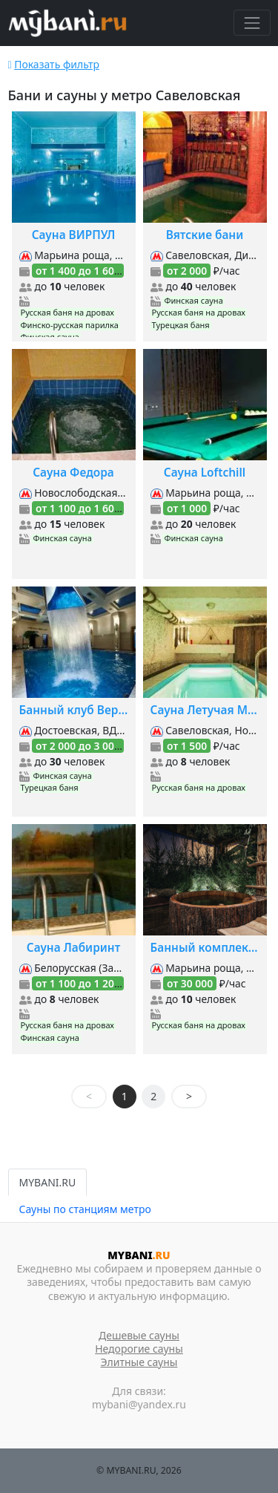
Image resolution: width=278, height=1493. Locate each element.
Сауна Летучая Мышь (204, 710)
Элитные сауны (139, 1362)
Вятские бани (205, 235)
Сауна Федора (73, 472)
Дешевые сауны (139, 1335)
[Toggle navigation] (252, 23)
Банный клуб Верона (73, 710)
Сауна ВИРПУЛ (74, 235)
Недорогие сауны (139, 1349)
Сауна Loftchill (204, 472)
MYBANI (138, 1255)
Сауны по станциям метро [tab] (85, 1209)
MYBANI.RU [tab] (47, 1182)
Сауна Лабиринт (74, 947)
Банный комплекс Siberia (204, 947)
